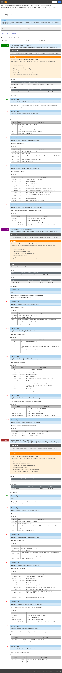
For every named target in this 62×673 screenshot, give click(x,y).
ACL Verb (48, 7)
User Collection (35, 5)
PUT (8, 33)
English (48, 2)
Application (26, 5)
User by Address (45, 5)
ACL (43, 7)
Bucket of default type (18, 7)
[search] (54, 2)
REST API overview (6, 5)
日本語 (50, 2)
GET (3, 33)
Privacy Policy (57, 671)
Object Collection (31, 7)
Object (39, 7)
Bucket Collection (6, 7)
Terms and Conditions (48, 671)
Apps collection (17, 5)
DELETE (14, 33)
